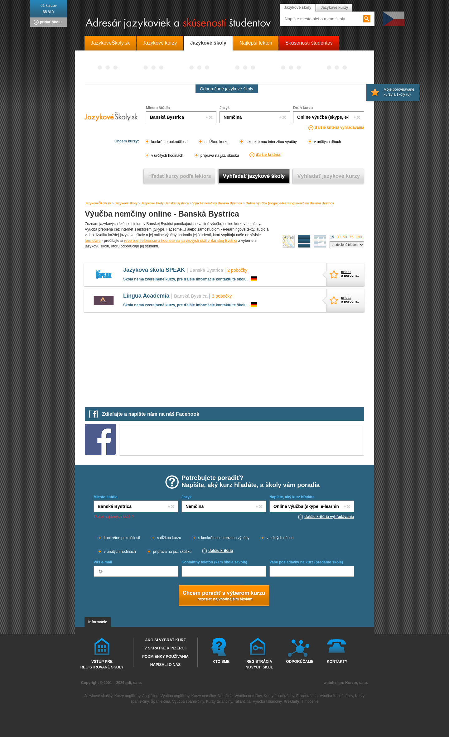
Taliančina (242, 701)
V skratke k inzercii (165, 648)
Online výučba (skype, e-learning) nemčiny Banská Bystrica (290, 203)
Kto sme (221, 661)
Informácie (97, 622)
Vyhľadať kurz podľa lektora (179, 176)
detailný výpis (304, 241)
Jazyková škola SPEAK (154, 270)
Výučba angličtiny (175, 696)
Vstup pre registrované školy (102, 664)
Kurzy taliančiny (219, 701)
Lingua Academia (146, 296)
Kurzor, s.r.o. (356, 683)
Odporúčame (299, 661)
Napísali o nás (165, 665)
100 (359, 237)
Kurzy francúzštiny (279, 696)
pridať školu (51, 22)
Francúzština (307, 696)
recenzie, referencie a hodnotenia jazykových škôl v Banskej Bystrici (180, 240)
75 (351, 237)
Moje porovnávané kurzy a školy (399, 92)
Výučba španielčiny (188, 701)
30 (338, 237)
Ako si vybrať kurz (165, 640)
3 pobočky (222, 296)
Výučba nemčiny (248, 696)
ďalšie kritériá (268, 154)
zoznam (320, 241)
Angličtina (150, 696)
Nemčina (225, 696)
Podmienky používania (165, 656)
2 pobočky (237, 270)
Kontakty (337, 661)
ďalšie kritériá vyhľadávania (339, 127)
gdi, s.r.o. (133, 683)
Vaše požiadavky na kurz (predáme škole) (306, 562)
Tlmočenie (309, 701)
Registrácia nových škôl (259, 664)
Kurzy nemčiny (203, 696)
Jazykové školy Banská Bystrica (165, 203)
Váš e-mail (103, 562)
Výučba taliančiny (267, 701)
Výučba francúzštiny (336, 696)
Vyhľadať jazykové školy (254, 176)
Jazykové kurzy (334, 7)
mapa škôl (288, 241)
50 (345, 237)
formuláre (93, 240)
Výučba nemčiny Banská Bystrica (217, 203)
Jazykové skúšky (98, 696)
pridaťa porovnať (349, 273)
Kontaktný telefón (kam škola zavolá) (214, 562)
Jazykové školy (126, 203)
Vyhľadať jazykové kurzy (328, 176)
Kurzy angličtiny (127, 696)
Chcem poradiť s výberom (224, 596)
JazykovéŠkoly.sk (98, 203)
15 (332, 237)
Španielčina (160, 701)
